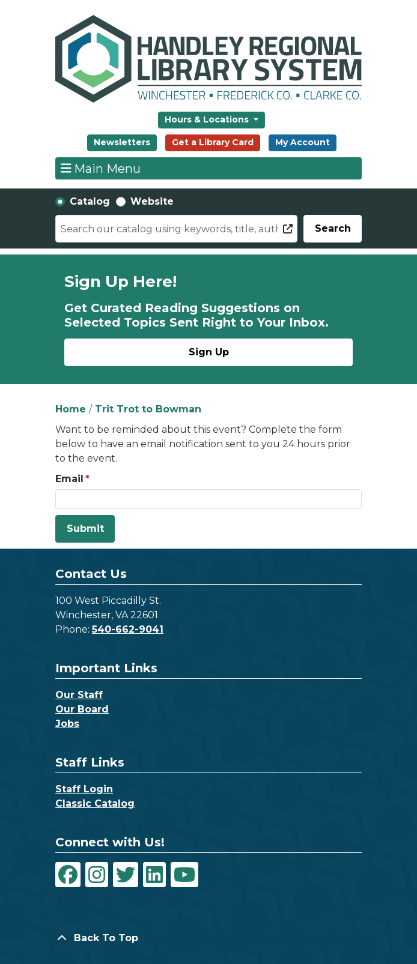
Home (70, 409)
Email (69, 478)
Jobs (67, 723)
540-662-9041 (127, 629)
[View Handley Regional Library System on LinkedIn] (154, 874)
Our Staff (79, 694)
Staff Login (84, 789)
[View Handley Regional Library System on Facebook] (68, 874)
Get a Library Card (213, 142)
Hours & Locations (208, 119)
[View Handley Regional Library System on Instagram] (96, 874)
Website (152, 201)
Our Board (82, 709)
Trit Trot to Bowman (148, 409)
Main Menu (101, 168)
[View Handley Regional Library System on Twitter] (125, 874)
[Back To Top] (208, 938)
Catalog (90, 201)
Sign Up (209, 352)
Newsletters (122, 142)
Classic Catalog (95, 803)
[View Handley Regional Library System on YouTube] (184, 874)
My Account (302, 142)
